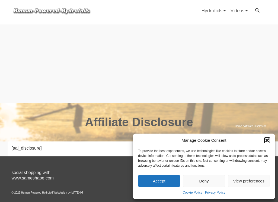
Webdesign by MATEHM (68, 192)
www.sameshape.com (33, 178)
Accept (159, 181)
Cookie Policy (192, 192)
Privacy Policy (215, 192)
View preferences (249, 181)
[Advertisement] (139, 62)
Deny (204, 181)
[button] (267, 140)
